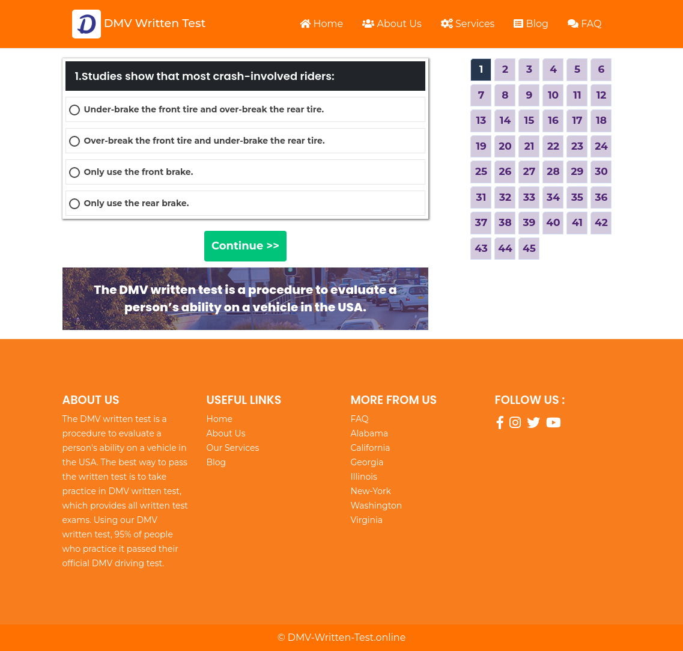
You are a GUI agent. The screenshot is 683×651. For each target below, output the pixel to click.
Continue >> (245, 245)
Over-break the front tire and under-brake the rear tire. (204, 140)
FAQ (585, 23)
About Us (391, 23)
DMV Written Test (139, 24)
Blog (531, 23)
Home (321, 23)
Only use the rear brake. (136, 203)
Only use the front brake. (138, 172)
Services (468, 23)
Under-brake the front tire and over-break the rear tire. (204, 109)
